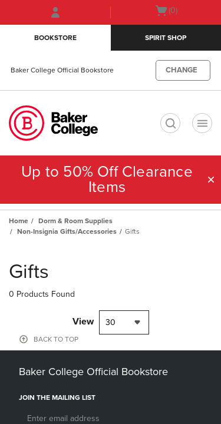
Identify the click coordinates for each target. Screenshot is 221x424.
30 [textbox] (110, 322)
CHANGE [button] (181, 70)
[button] (211, 180)
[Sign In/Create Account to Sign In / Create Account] (55, 12)
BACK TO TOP (56, 339)
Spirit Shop (165, 38)
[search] (170, 123)
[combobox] (124, 322)
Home (18, 221)
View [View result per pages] (83, 321)
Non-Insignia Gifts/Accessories (67, 231)
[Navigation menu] (202, 123)
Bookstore (55, 38)
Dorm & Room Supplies (75, 221)
